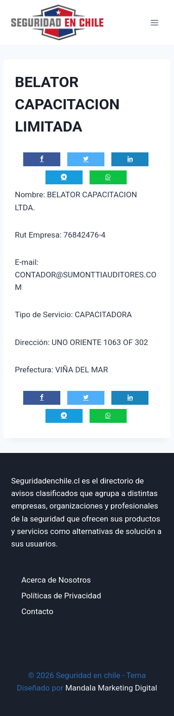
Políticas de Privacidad (61, 595)
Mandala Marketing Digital (111, 687)
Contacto (37, 611)
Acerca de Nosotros (56, 579)
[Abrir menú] (154, 22)
